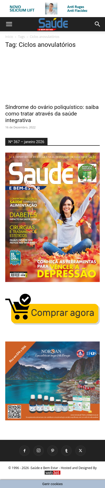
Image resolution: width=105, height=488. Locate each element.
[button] (9, 24)
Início (9, 36)
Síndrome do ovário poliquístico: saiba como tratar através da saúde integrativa (52, 113)
